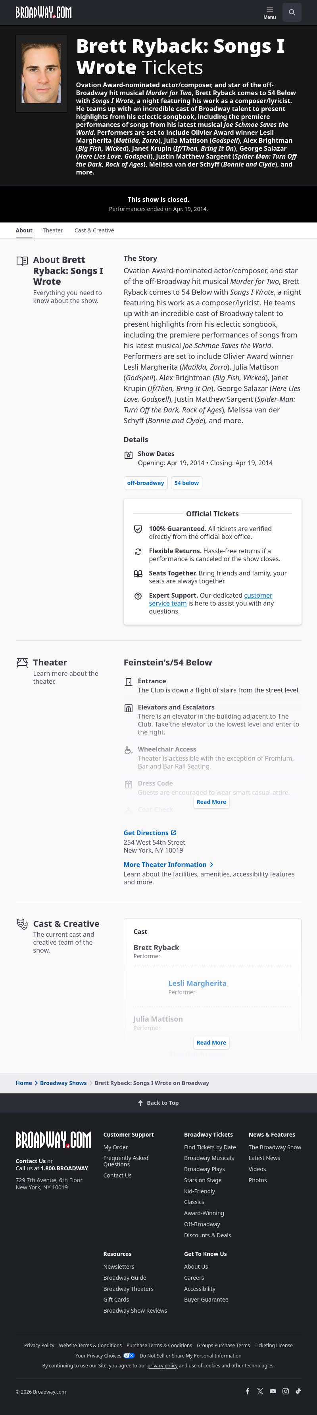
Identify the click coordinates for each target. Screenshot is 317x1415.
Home (24, 1083)
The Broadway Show (275, 1147)
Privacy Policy (39, 1345)
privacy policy (163, 1365)
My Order (116, 1147)
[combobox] (289, 12)
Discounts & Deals (207, 1235)
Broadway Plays (204, 1169)
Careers (194, 1277)
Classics (194, 1202)
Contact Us (31, 1161)
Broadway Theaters (129, 1288)
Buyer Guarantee (206, 1299)
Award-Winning (204, 1213)
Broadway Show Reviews (135, 1310)
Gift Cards (116, 1299)
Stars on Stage (203, 1180)
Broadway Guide (125, 1277)
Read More (212, 801)
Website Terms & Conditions (90, 1345)
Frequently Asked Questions (126, 1161)
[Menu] (269, 13)
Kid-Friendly (199, 1191)
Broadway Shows (60, 1083)
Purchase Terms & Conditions (159, 1345)
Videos (257, 1169)
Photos (258, 1180)
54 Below (187, 483)
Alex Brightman (196, 1055)
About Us (196, 1266)
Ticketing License (274, 1345)
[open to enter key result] (292, 12)
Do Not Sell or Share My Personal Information (191, 1355)
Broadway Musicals (209, 1158)
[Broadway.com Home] (43, 12)
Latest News (264, 1158)
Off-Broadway (145, 483)
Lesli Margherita (198, 983)
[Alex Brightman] (149, 1050)
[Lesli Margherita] (150, 979)
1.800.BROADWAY (64, 1168)
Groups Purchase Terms (223, 1345)
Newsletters (119, 1266)
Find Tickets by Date (210, 1147)
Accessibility (199, 1288)
